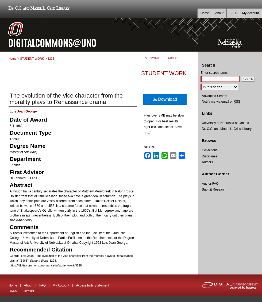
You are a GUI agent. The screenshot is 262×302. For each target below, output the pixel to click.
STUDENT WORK (32, 58)
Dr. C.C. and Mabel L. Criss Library (38, 9)
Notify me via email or (221, 101)
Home (12, 58)
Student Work (164, 73)
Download (165, 99)
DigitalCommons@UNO (99, 35)
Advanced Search (214, 96)
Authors (207, 162)
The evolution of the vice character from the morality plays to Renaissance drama (66, 98)
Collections (210, 150)
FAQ (42, 285)
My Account (61, 285)
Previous (153, 57)
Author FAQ (210, 183)
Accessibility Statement (92, 285)
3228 (51, 58)
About (28, 285)
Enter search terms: (215, 73)
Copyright (28, 290)
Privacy (13, 290)
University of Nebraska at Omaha (225, 123)
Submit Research (214, 189)
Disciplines (209, 156)
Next (171, 57)
